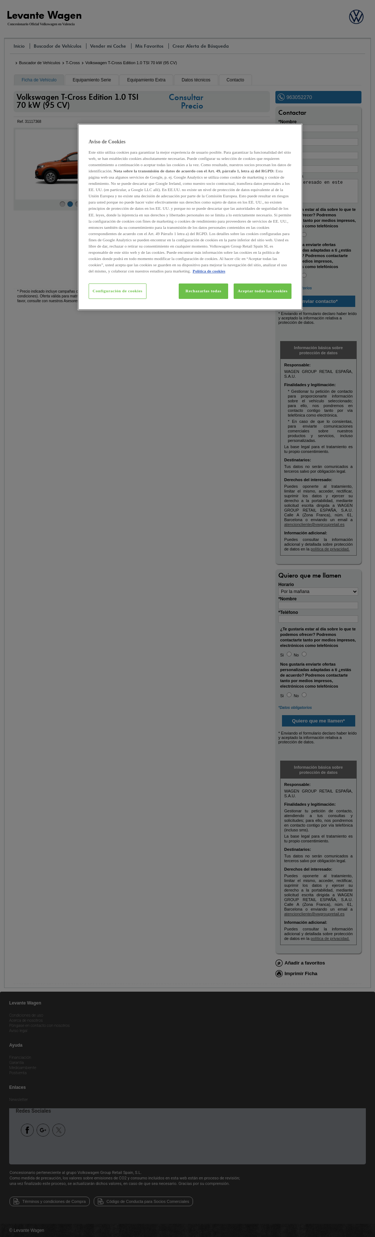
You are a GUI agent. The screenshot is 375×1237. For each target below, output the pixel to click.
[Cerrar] (292, 132)
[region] (190, 217)
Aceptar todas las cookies (262, 291)
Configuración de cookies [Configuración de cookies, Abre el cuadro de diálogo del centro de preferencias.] (117, 291)
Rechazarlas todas (204, 291)
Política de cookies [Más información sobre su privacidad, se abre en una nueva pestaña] (209, 271)
